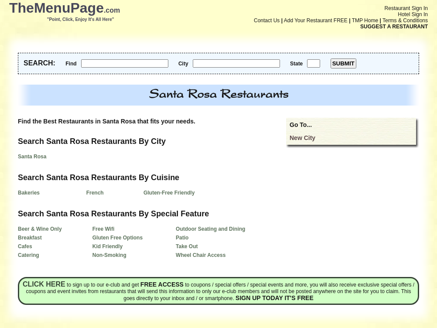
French (95, 193)
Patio (182, 238)
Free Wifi (103, 229)
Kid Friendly (107, 246)
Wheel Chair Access (200, 255)
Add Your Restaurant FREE (316, 20)
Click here (44, 284)
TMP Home (365, 20)
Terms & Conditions (405, 20)
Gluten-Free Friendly (169, 193)
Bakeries (29, 193)
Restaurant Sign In (406, 8)
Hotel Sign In (413, 14)
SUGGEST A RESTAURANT (394, 27)
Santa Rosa (32, 157)
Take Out (187, 246)
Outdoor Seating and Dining (210, 229)
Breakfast (30, 238)
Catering (28, 255)
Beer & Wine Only (40, 229)
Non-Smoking (109, 255)
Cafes (25, 246)
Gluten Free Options (117, 238)
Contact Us (267, 20)
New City (302, 137)
